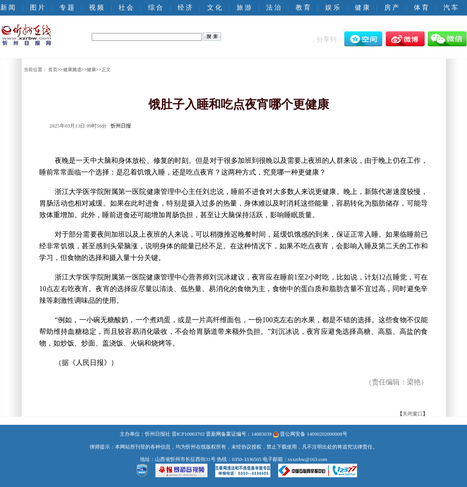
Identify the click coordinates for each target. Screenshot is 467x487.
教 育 (303, 7)
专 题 (66, 7)
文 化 (214, 7)
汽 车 (450, 7)
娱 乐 (332, 7)
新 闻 (7, 7)
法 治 (273, 7)
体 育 (421, 7)
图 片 (37, 7)
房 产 (391, 7)
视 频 (96, 7)
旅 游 (244, 7)
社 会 (125, 7)
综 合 (155, 7)
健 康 (362, 7)
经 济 (185, 7)
